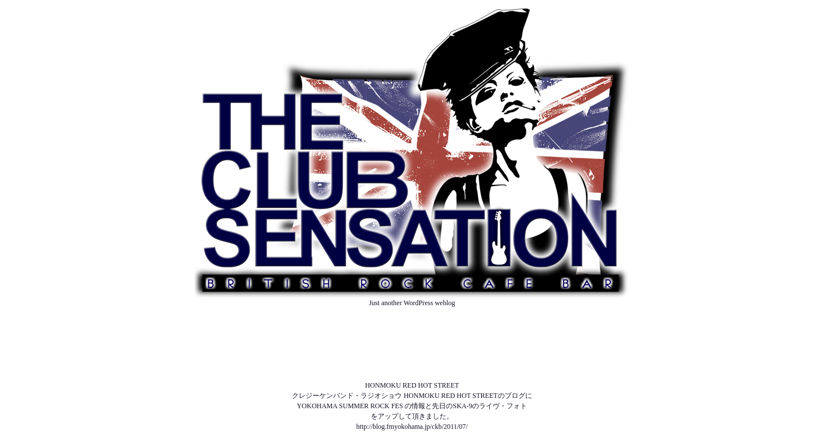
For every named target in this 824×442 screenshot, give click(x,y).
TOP (412, 313)
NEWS (412, 334)
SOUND (411, 365)
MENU (412, 354)
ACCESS (412, 375)
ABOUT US (412, 323)
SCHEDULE (412, 344)
